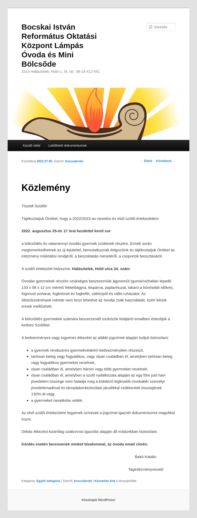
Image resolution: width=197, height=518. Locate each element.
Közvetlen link (105, 481)
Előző (146, 161)
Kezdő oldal (31, 145)
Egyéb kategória (48, 481)
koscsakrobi (74, 161)
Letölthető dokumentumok (67, 145)
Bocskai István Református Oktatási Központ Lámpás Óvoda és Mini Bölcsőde (59, 45)
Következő (165, 161)
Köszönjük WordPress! (98, 500)
